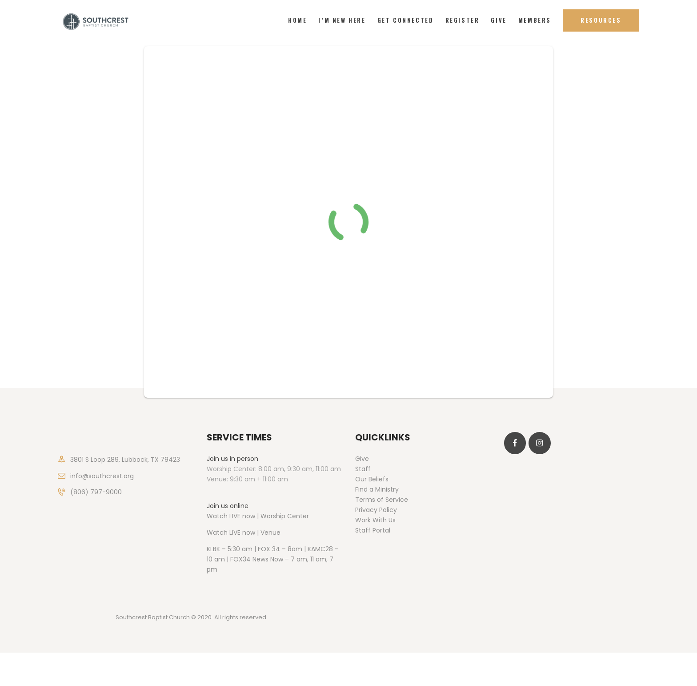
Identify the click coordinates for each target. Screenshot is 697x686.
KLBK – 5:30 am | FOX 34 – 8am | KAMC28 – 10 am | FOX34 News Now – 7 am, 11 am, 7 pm (273, 559)
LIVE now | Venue (254, 532)
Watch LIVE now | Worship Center (258, 516)
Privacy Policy (376, 509)
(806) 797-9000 (96, 492)
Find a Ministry (377, 489)
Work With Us (375, 520)
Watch (217, 532)
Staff (363, 468)
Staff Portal (372, 530)
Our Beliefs (372, 479)
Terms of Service (381, 499)
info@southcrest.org (102, 476)
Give (362, 458)
